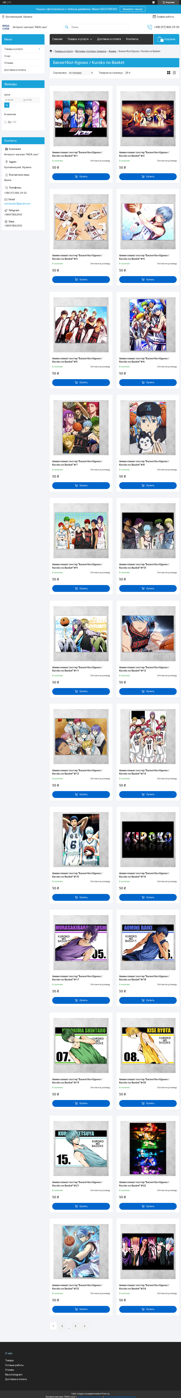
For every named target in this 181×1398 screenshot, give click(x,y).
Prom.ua (106, 1394)
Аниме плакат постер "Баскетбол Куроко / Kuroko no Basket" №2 (144, 154)
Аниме (112, 51)
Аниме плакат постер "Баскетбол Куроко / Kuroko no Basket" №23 (77, 1287)
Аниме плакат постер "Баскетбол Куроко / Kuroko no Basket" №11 (77, 669)
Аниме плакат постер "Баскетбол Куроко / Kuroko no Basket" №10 (144, 566)
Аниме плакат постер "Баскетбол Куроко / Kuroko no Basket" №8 (144, 463)
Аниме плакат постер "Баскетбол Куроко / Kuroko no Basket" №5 (77, 360)
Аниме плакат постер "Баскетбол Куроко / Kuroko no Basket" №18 (144, 978)
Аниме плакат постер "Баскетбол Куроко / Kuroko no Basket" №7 (77, 463)
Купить (84, 176)
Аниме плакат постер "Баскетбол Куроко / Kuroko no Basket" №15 (77, 875)
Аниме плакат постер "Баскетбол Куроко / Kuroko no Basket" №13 (77, 772)
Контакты (132, 39)
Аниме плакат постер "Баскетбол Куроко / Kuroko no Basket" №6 (144, 360)
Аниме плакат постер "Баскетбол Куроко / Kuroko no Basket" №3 (77, 257)
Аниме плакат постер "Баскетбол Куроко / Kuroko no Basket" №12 (144, 669)
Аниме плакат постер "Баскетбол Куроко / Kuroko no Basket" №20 (144, 1081)
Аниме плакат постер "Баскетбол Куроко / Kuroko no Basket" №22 (144, 1184)
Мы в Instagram (13, 1374)
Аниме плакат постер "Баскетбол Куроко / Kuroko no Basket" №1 (77, 154)
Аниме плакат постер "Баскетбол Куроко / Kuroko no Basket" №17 (77, 978)
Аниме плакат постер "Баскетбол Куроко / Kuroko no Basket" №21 (77, 1184)
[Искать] (66, 27)
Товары (9, 1360)
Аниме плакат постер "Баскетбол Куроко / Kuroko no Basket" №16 (144, 875)
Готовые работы (14, 1365)
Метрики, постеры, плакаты (90, 51)
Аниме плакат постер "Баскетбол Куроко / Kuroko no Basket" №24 (144, 1287)
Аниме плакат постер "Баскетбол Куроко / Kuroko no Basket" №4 (144, 257)
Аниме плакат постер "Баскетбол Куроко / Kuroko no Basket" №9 (77, 566)
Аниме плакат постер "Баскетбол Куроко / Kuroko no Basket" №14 (144, 772)
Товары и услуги (78, 39)
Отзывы (8, 63)
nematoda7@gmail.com (17, 203)
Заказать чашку (133, 9)
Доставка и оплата (109, 39)
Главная (57, 39)
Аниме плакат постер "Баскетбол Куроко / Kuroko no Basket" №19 (77, 1081)
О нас (7, 56)
